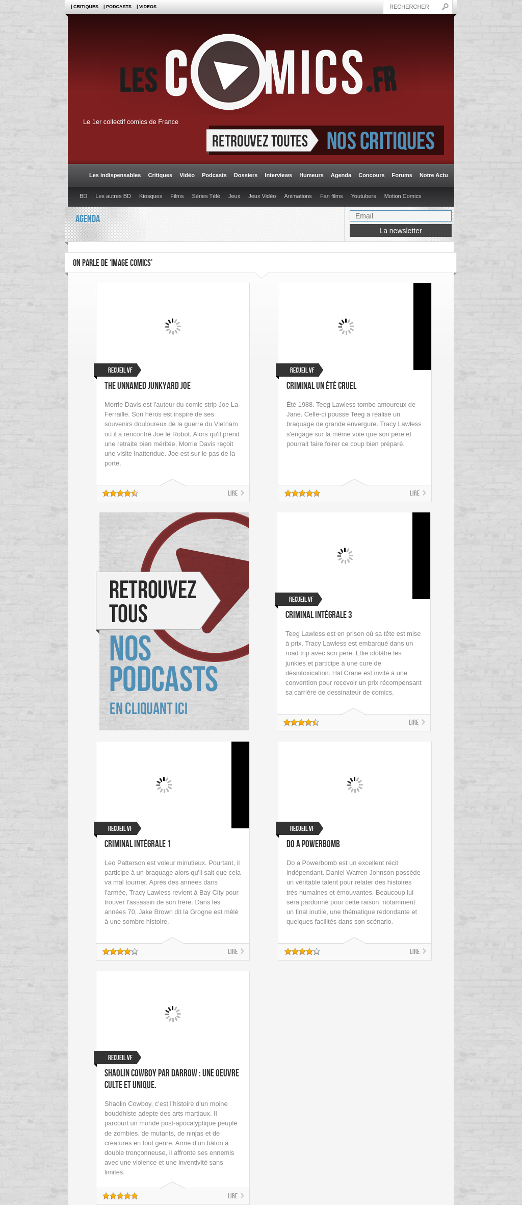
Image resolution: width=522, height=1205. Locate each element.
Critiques (160, 175)
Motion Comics (403, 196)
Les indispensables (115, 175)
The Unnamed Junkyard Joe (148, 386)
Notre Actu (434, 175)
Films (177, 196)
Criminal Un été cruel (321, 386)
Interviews (278, 175)
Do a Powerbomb (313, 844)
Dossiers (245, 175)
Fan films (331, 196)
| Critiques (84, 6)
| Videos (146, 6)
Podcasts (214, 175)
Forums (402, 175)
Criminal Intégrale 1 (138, 844)
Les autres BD (113, 196)
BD (83, 196)
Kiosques (150, 196)
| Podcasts (117, 6)
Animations (297, 196)
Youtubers (363, 196)
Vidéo (187, 175)
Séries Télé (206, 196)
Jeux (234, 196)
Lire (233, 493)
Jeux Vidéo (262, 196)
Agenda (341, 175)
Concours (371, 175)
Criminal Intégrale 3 (318, 615)
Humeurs (311, 175)
